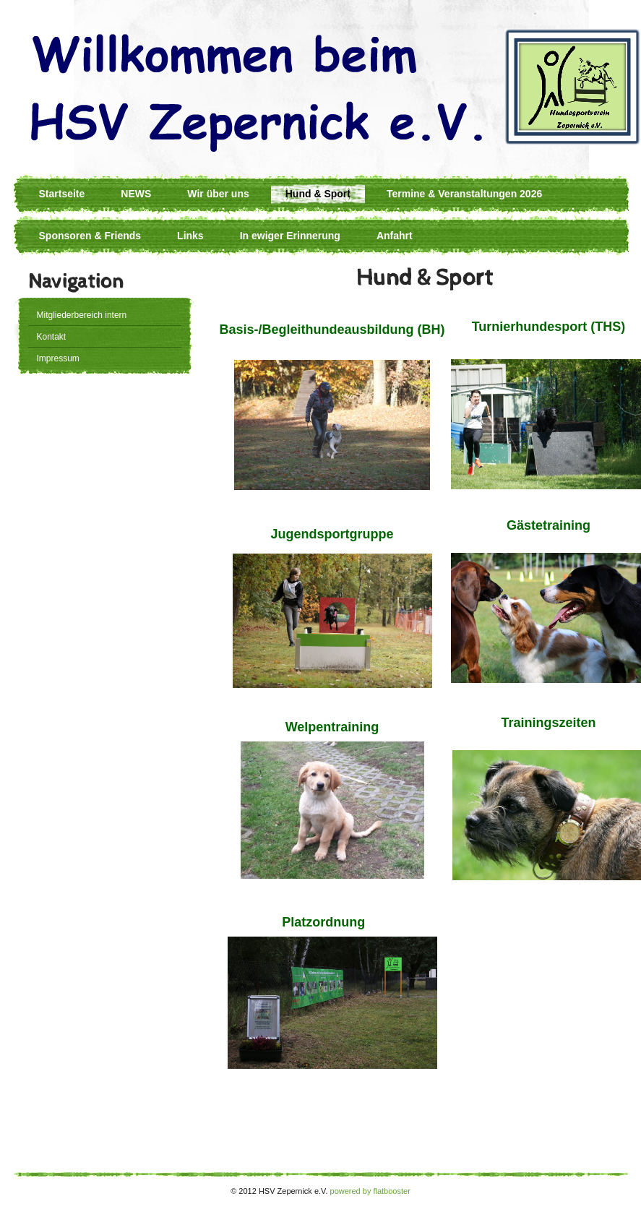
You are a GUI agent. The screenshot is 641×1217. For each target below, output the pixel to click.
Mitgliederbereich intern (82, 315)
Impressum (58, 358)
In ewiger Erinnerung (290, 235)
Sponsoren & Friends (90, 235)
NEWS (136, 193)
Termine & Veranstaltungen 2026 (464, 193)
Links (190, 235)
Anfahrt (395, 235)
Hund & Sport (317, 193)
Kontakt (51, 337)
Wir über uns (218, 193)
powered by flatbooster (370, 1191)
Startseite (62, 193)
